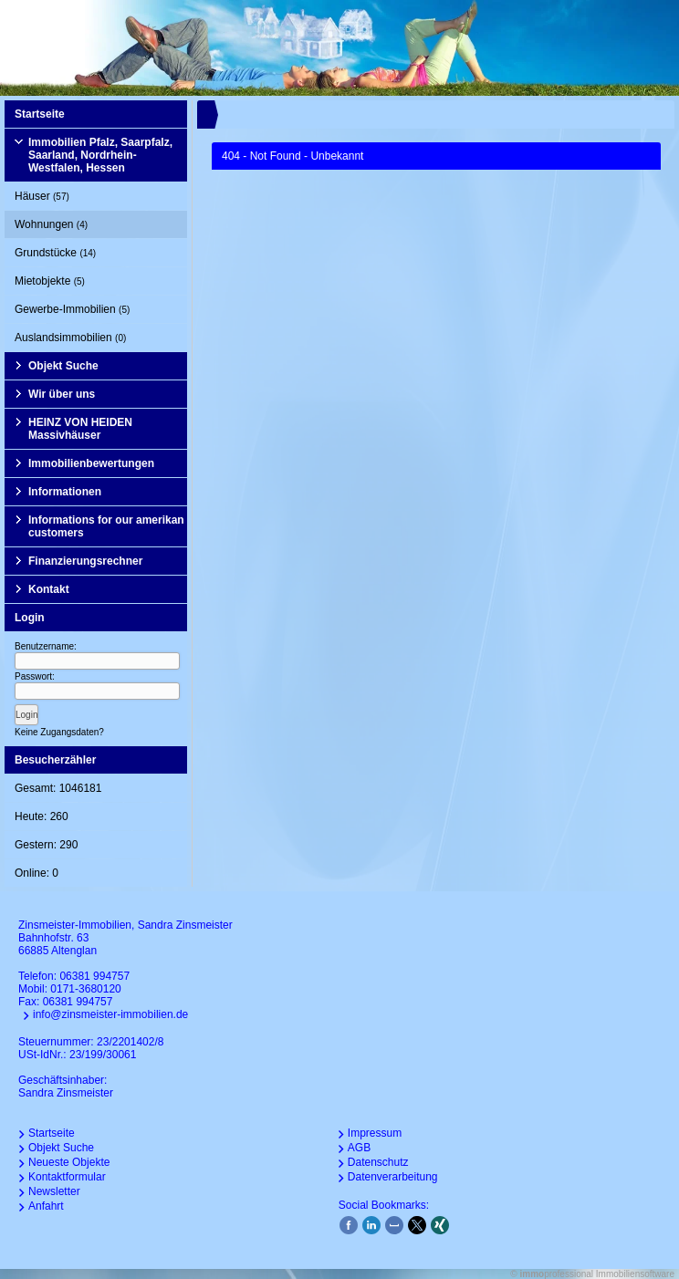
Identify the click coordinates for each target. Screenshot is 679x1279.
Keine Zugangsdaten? (59, 732)
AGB (359, 1147)
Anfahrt (46, 1206)
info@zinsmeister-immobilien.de (110, 1014)
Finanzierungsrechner (85, 561)
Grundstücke (55, 252)
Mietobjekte (50, 281)
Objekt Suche (63, 365)
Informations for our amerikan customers (106, 526)
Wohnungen (51, 224)
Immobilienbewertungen (91, 463)
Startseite (40, 114)
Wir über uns (61, 394)
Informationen (64, 491)
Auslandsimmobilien (70, 337)
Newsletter (54, 1191)
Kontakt (48, 589)
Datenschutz (378, 1162)
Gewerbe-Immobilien (72, 309)
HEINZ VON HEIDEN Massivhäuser (80, 429)
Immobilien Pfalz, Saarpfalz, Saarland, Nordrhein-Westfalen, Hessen (100, 155)
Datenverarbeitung (393, 1176)
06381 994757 (94, 976)
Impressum (375, 1133)
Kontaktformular (67, 1176)
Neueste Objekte (69, 1162)
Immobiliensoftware (635, 1274)
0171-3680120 (85, 989)
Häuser (42, 196)
